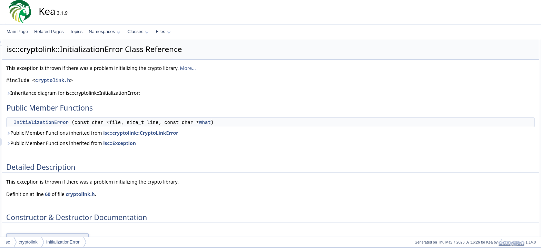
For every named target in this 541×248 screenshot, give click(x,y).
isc (7, 242)
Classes (138, 31)
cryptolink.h (114, 80)
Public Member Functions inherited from (154, 133)
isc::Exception (181, 143)
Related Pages (48, 31)
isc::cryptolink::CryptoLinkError (202, 133)
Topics (76, 31)
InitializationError (103, 122)
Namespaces (104, 31)
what (267, 122)
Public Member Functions (511, 43)
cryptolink (28, 242)
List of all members (505, 81)
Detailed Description (506, 58)
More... (250, 68)
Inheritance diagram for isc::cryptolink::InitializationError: (135, 93)
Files (163, 31)
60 (109, 194)
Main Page (17, 31)
